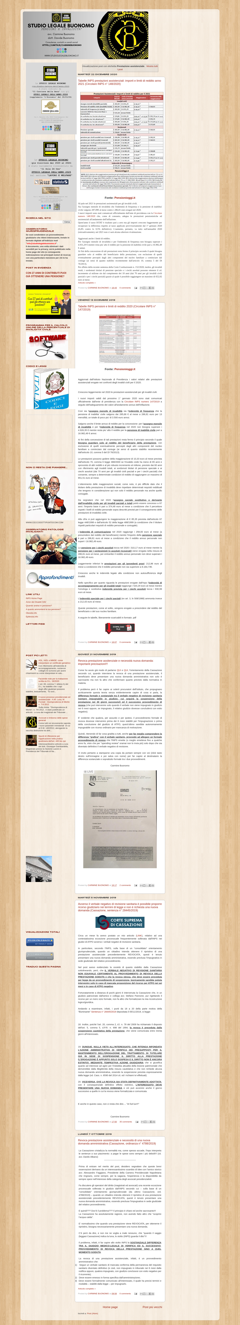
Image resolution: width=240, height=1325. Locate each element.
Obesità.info (31, 613)
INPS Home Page (34, 598)
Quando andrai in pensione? (39, 605)
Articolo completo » (87, 283)
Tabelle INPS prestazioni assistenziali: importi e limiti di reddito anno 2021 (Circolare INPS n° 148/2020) (119, 82)
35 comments (126, 1122)
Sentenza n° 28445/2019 (103, 1012)
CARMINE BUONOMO (98, 288)
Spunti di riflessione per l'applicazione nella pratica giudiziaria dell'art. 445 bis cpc (52, 738)
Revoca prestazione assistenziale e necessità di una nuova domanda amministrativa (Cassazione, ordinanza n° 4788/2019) (117, 1142)
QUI (119, 670)
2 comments (125, 885)
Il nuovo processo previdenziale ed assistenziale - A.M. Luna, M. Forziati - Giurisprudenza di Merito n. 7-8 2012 (54, 701)
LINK (139, 935)
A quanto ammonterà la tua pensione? (43, 609)
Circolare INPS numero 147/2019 (141, 401)
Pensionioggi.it (124, 197)
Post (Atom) (92, 1313)
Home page (110, 1307)
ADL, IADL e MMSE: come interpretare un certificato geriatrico (54, 661)
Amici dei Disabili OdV (36, 602)
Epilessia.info (32, 616)
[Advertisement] (38, 804)
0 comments (125, 288)
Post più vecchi (152, 1307)
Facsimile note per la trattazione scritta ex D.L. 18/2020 (53, 680)
